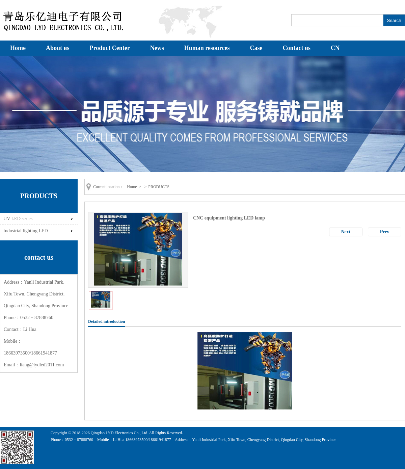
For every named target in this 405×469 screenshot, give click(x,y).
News (157, 48)
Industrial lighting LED (25, 230)
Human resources (207, 48)
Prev (384, 231)
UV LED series (17, 218)
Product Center (110, 48)
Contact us (297, 48)
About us (58, 48)
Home (18, 48)
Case (256, 48)
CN (335, 48)
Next (346, 231)
